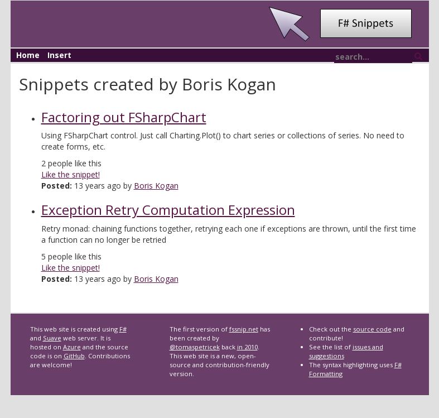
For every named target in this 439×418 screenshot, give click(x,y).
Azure (72, 347)
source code (372, 329)
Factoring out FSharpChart (123, 117)
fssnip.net (243, 329)
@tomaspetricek (195, 347)
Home (28, 55)
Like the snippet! (70, 174)
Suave (52, 338)
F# (123, 329)
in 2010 (247, 347)
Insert (59, 55)
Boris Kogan (156, 185)
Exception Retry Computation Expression (168, 209)
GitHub (74, 356)
